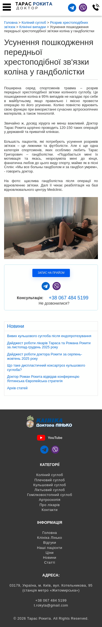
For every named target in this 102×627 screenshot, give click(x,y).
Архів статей (17, 388)
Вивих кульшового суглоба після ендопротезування (49, 336)
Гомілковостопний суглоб (49, 495)
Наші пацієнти (49, 548)
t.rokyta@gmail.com (51, 605)
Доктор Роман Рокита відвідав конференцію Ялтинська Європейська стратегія (43, 379)
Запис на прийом (51, 272)
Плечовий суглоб (50, 480)
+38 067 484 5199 (68, 298)
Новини (49, 557)
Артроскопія (49, 500)
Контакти (50, 510)
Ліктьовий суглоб (50, 490)
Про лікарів (49, 505)
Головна (49, 533)
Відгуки (49, 542)
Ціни (50, 553)
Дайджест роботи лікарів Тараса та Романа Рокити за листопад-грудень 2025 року (49, 345)
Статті (49, 562)
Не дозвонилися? (54, 303)
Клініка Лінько (49, 538)
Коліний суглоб (49, 475)
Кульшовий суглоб (49, 485)
